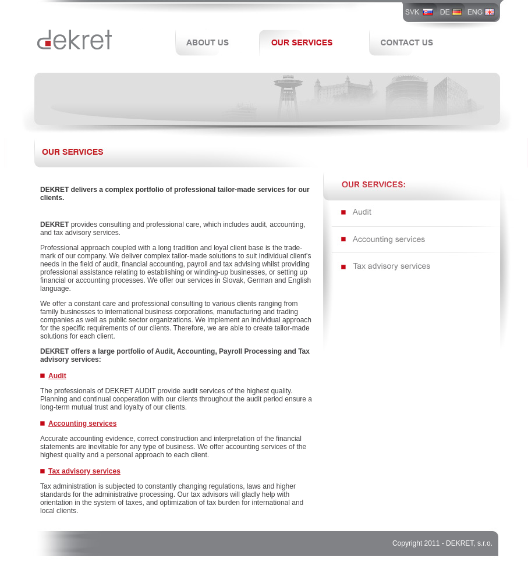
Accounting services (82, 423)
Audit (57, 376)
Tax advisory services (84, 471)
